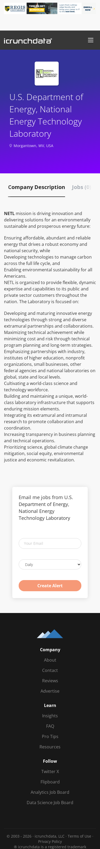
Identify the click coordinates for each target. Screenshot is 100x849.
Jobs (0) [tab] (81, 187)
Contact (50, 670)
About (50, 660)
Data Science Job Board (50, 802)
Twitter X (50, 771)
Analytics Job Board (50, 792)
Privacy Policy (50, 841)
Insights (50, 716)
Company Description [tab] (36, 187)
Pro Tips (50, 736)
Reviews (50, 681)
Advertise (50, 691)
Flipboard (50, 782)
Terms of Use (79, 836)
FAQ (50, 726)
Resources (50, 747)
